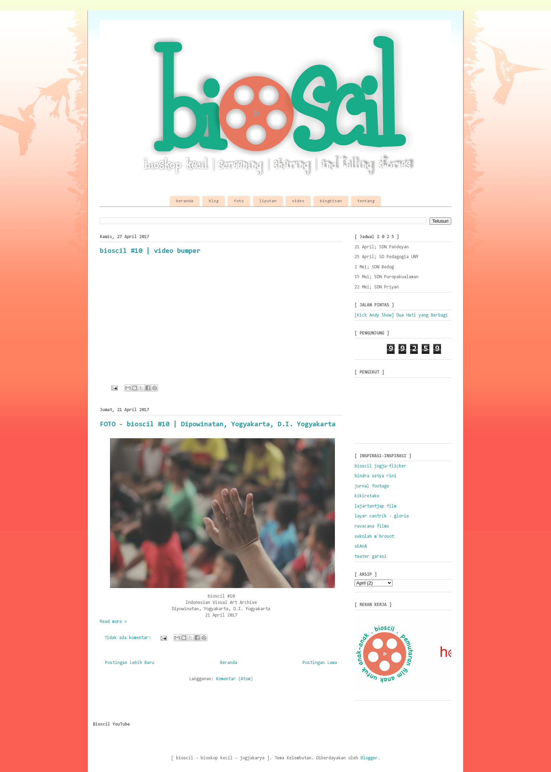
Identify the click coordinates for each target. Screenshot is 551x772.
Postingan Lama (320, 663)
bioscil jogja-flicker (380, 466)
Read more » (113, 621)
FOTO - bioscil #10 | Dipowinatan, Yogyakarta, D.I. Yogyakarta (218, 424)
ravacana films (372, 526)
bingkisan (331, 201)
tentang (366, 201)
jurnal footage (372, 486)
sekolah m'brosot (374, 536)
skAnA (361, 546)
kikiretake (367, 496)
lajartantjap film (375, 506)
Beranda (228, 663)
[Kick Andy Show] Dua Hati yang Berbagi (401, 315)
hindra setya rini (375, 476)
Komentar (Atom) (234, 679)
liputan (268, 201)
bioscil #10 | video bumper (150, 251)
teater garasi (371, 556)
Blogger (369, 758)
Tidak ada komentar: (129, 638)
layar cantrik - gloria (382, 516)
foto (239, 201)
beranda (184, 201)
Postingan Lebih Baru (129, 663)
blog (214, 201)
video (298, 201)
